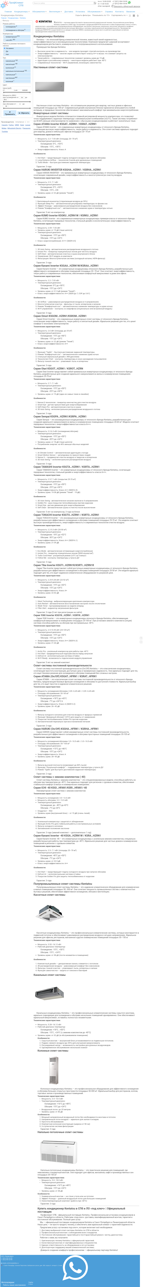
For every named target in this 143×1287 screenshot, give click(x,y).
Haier (22, 125)
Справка (109, 11)
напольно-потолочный (15, 71)
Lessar (27, 125)
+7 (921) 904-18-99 (120, 1)
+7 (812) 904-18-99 (120, 4)
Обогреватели (38, 11)
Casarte (5, 125)
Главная (8, 11)
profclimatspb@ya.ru (13, 1263)
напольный (10, 74)
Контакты (119, 11)
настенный (10, 78)
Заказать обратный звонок (127, 6)
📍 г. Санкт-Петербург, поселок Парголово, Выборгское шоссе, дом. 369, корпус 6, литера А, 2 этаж (31, 1265)
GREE (17, 125)
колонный (10, 67)
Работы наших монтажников (14, 1285)
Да (6, 51)
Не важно (9, 48)
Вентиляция (54, 11)
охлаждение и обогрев (14, 30)
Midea (4, 128)
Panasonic (27, 128)
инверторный (11, 36)
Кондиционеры (21, 11)
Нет (6, 54)
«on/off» (9, 40)
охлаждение (10, 26)
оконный (9, 81)
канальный (11, 61)
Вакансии (130, 11)
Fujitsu (11, 125)
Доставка (68, 11)
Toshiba (5, 132)
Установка (80, 11)
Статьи (30, 1284)
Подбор (30, 1282)
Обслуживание (94, 11)
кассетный (10, 64)
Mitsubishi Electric (14, 128)
